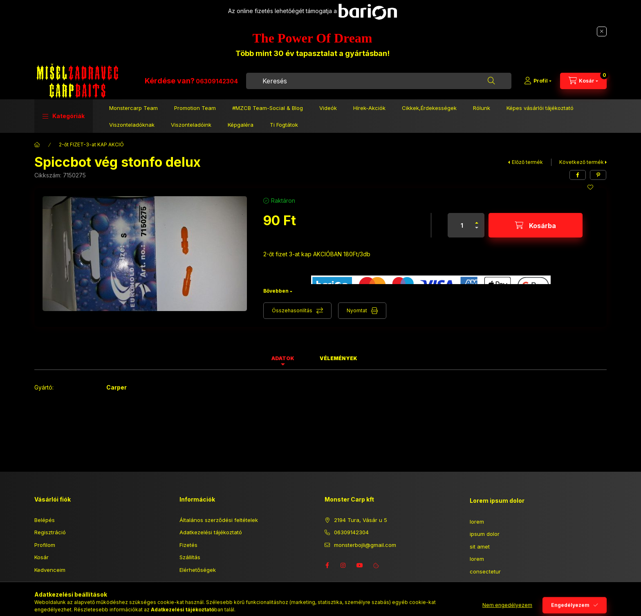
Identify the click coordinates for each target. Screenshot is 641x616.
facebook (327, 565)
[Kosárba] (536, 225)
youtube (360, 565)
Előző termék (527, 162)
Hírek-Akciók (369, 108)
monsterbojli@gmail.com (365, 545)
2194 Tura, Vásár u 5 (360, 520)
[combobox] (378, 81)
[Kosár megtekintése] (583, 81)
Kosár (41, 557)
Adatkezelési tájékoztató (210, 532)
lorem (477, 521)
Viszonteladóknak (132, 124)
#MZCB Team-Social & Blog (267, 108)
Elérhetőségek (197, 570)
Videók (328, 108)
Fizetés (188, 545)
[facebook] (577, 175)
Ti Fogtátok (284, 124)
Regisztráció (50, 532)
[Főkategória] (37, 144)
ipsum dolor (485, 534)
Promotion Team (195, 108)
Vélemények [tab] (338, 358)
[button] (63, 116)
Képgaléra (240, 124)
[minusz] (476, 231)
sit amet (480, 546)
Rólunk (481, 108)
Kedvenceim (49, 570)
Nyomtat (357, 310)
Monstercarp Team (133, 108)
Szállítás (189, 557)
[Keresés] (491, 81)
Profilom (44, 545)
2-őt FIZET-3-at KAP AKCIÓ (91, 144)
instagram (343, 565)
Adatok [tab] (282, 358)
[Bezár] (602, 31)
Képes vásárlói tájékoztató (540, 108)
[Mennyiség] (462, 225)
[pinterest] (598, 175)
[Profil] (537, 81)
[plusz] (476, 219)
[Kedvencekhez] (590, 187)
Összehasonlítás (292, 310)
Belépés (44, 520)
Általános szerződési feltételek (218, 520)
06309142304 (217, 81)
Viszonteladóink (191, 124)
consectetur (485, 571)
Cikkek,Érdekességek (429, 108)
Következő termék (581, 162)
